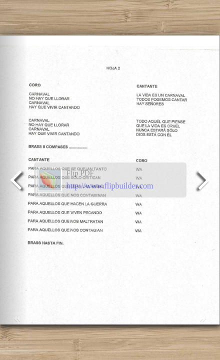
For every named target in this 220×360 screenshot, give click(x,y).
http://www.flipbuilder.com (110, 186)
